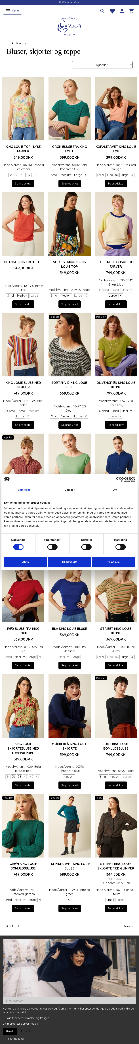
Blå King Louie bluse (69, 629)
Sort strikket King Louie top (69, 264)
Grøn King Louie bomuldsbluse (23, 866)
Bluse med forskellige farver (115, 264)
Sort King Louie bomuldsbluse (115, 746)
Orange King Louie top (23, 262)
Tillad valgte (69, 561)
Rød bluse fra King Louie (23, 631)
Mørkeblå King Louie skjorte (69, 746)
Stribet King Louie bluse (115, 631)
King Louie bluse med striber (23, 385)
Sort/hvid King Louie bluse (69, 385)
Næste (128, 926)
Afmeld (25, 1031)
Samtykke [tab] (24, 489)
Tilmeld (10, 1031)
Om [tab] (115, 489)
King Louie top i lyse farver (23, 149)
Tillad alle (113, 561)
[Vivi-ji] (69, 26)
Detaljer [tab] (69, 489)
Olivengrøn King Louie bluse (115, 385)
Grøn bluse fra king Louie (69, 149)
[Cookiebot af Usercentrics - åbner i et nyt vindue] (119, 479)
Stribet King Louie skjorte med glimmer (116, 866)
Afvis (25, 561)
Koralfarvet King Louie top (116, 149)
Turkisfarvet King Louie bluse (69, 866)
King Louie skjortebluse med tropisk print (23, 748)
